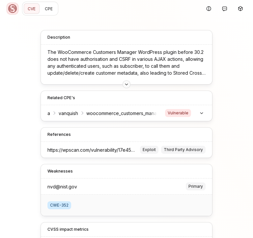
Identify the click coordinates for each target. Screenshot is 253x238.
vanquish (68, 113)
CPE (49, 8)
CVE (32, 8)
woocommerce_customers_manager (125, 113)
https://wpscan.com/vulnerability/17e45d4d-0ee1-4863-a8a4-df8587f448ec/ (131, 150)
